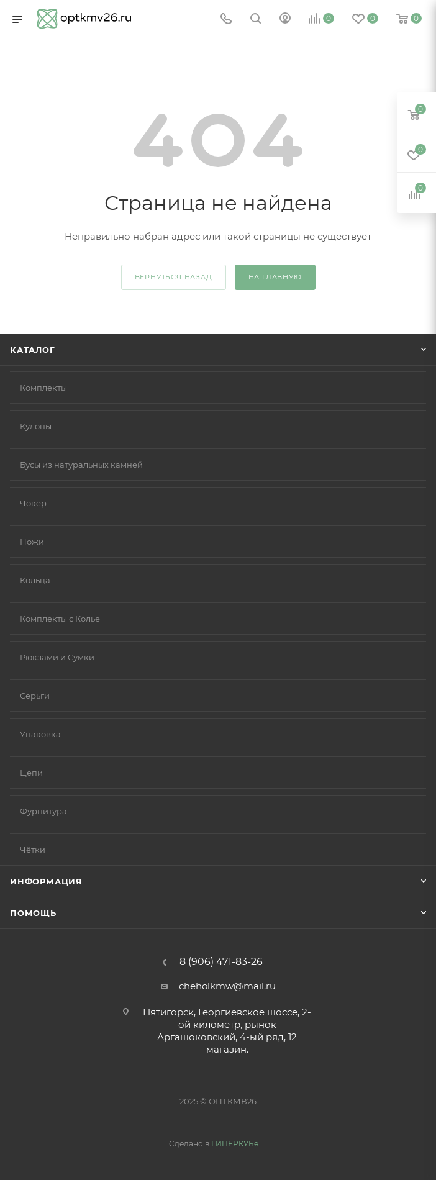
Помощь (33, 913)
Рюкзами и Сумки (57, 657)
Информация (46, 881)
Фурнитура (43, 811)
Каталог (32, 350)
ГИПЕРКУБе (234, 1143)
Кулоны (36, 426)
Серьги (35, 696)
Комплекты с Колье (60, 619)
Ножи (32, 542)
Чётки (32, 850)
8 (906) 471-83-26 (221, 962)
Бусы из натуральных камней (81, 465)
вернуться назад (173, 277)
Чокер (33, 503)
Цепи (31, 773)
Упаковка (40, 734)
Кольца (35, 580)
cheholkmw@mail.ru (227, 986)
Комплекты (43, 388)
